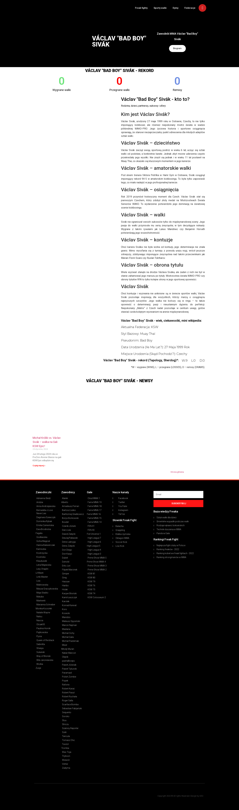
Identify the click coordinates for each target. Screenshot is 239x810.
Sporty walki (160, 8)
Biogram (177, 48)
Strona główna (177, 472)
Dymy (175, 8)
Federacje (189, 8)
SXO (201, 796)
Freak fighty (141, 8)
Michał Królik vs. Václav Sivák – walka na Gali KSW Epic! (47, 442)
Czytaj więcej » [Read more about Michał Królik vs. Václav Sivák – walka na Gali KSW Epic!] (39, 466)
